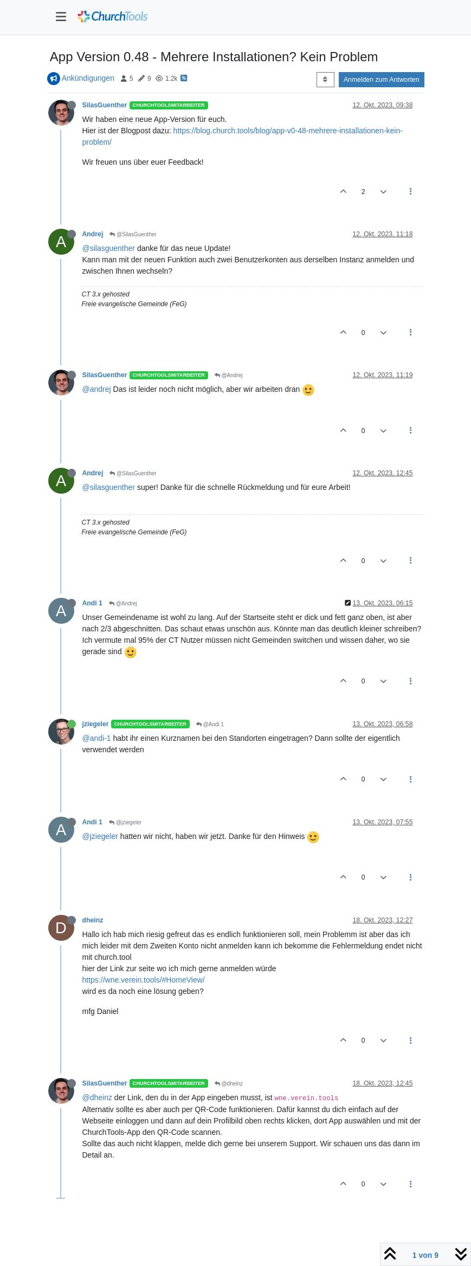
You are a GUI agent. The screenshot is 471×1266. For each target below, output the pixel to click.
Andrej (93, 234)
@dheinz (229, 1084)
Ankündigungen (88, 78)
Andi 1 (92, 603)
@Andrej (229, 375)
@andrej (96, 389)
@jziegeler (125, 822)
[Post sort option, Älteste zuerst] (325, 79)
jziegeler (95, 724)
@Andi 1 (210, 724)
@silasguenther (109, 248)
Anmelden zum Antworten (382, 79)
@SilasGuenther (132, 234)
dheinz (93, 920)
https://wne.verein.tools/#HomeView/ (143, 980)
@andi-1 (96, 738)
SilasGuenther (104, 105)
